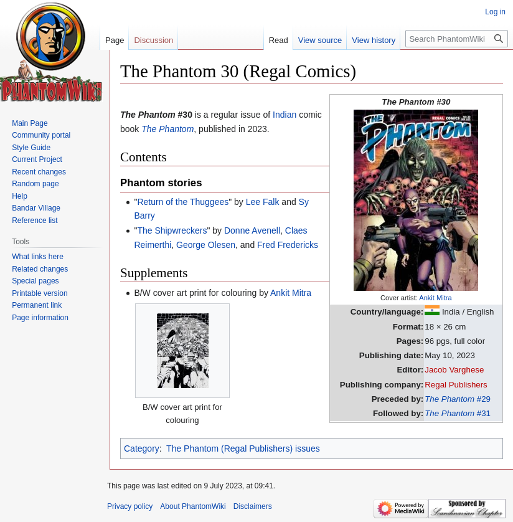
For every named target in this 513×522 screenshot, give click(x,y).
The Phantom (167, 129)
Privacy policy (130, 506)
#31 (458, 413)
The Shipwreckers (172, 230)
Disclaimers (252, 506)
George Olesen (205, 245)
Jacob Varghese (454, 369)
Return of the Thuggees (182, 202)
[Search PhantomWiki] (456, 38)
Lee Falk (263, 202)
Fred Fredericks (287, 245)
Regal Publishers (456, 384)
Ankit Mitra (435, 297)
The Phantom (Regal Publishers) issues (243, 448)
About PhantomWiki (192, 506)
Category (141, 448)
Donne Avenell (252, 230)
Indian (284, 115)
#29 (458, 399)
